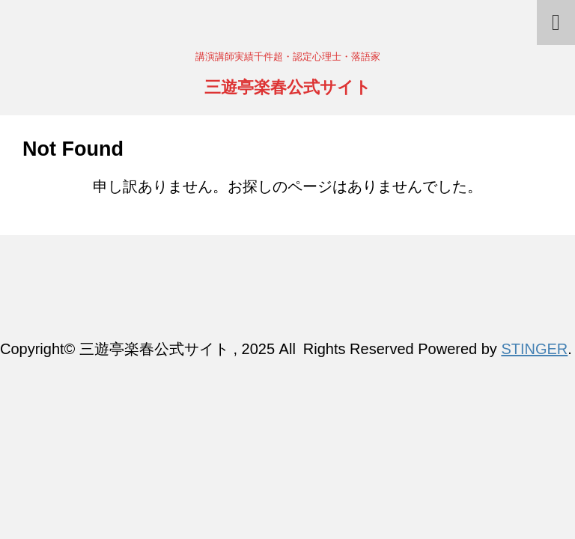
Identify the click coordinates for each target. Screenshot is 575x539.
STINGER (534, 349)
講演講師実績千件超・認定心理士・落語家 (287, 307)
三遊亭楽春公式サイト (287, 88)
